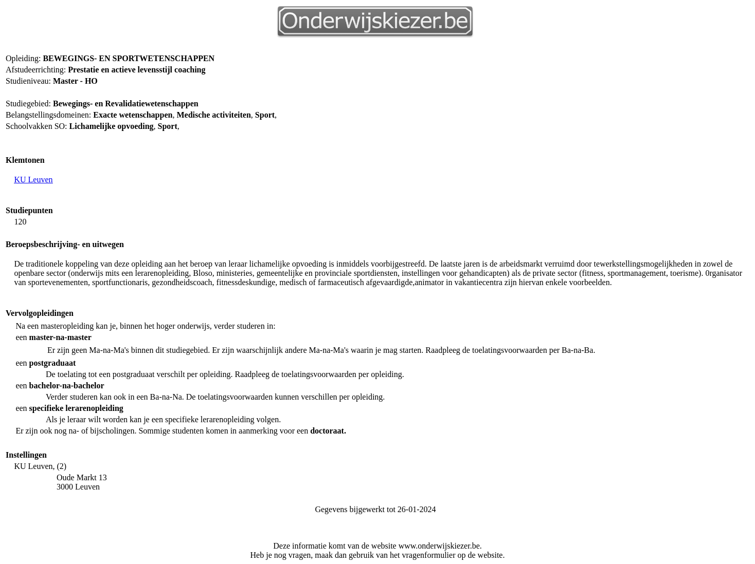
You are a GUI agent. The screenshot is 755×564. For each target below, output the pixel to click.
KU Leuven (33, 179)
